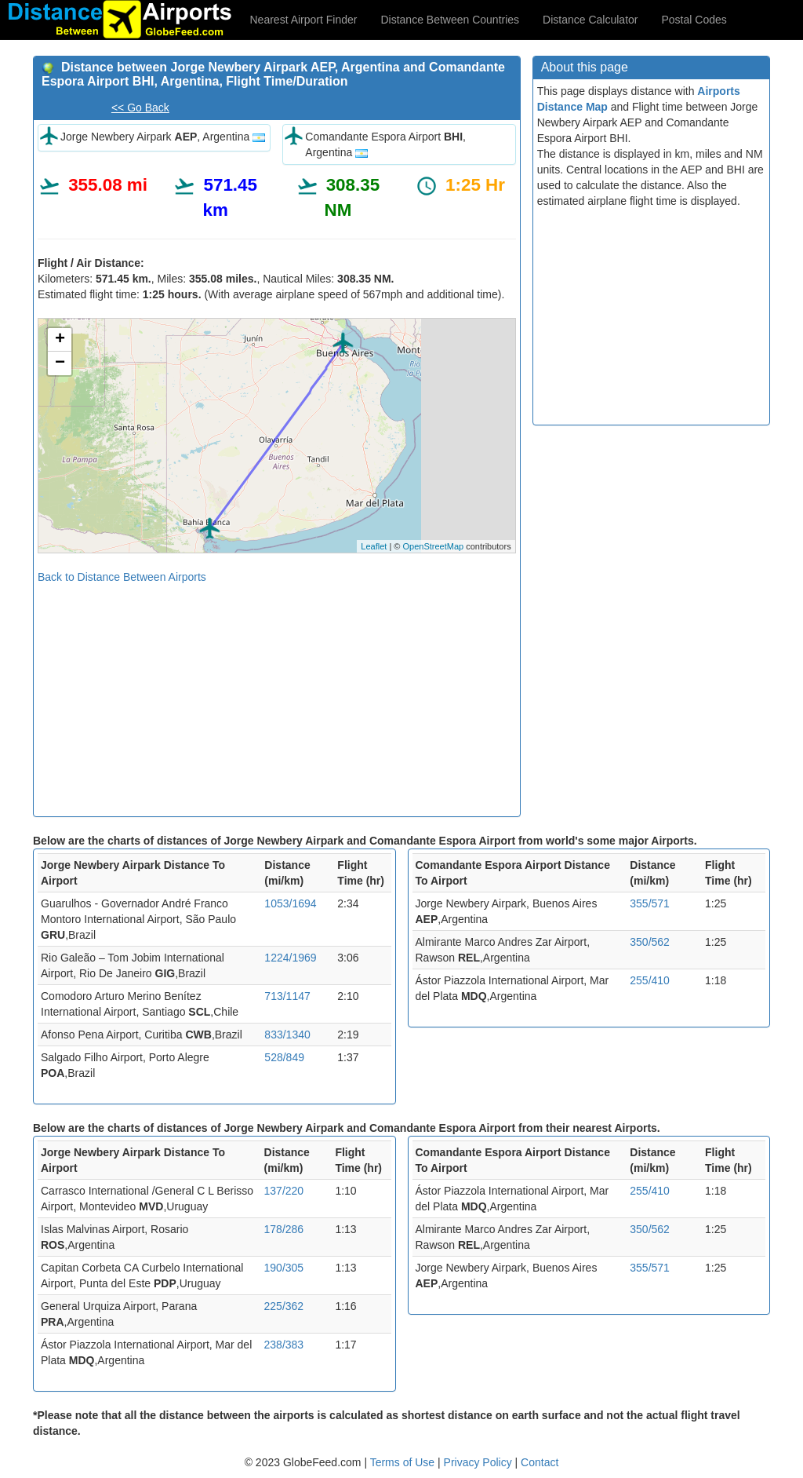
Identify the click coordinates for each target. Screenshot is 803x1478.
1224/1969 (290, 957)
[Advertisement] (277, 695)
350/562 (650, 942)
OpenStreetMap (432, 546)
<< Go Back (140, 107)
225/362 (284, 1306)
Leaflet (374, 546)
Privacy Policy (479, 1462)
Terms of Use (404, 1462)
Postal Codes (694, 19)
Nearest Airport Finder (304, 19)
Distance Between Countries (449, 19)
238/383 (284, 1344)
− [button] (60, 363)
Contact (539, 1462)
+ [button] (60, 340)
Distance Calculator (590, 19)
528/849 (284, 1057)
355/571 (650, 903)
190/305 (284, 1267)
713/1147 (287, 996)
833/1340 (287, 1034)
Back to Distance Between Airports (122, 577)
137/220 (284, 1190)
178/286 (284, 1229)
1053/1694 (290, 903)
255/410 (650, 980)
